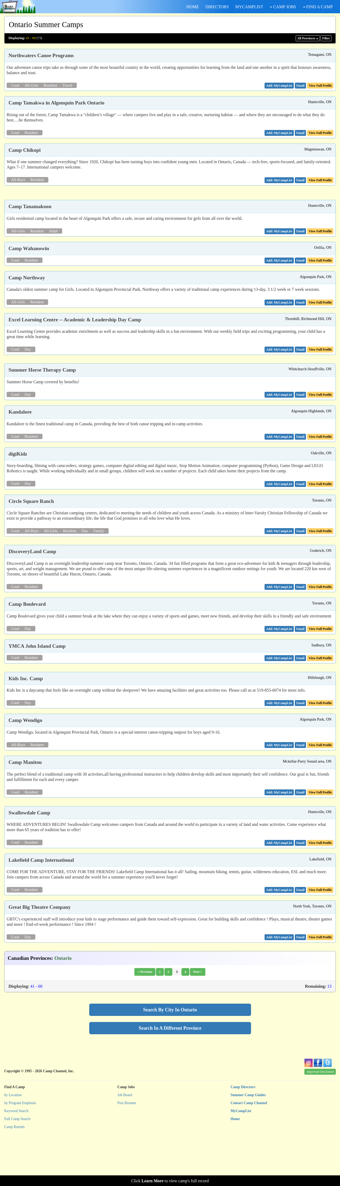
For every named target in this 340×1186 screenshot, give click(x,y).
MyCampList (241, 1158)
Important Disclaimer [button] (320, 1119)
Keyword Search (16, 1158)
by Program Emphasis (20, 1150)
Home (235, 1166)
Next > (197, 1019)
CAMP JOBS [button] (283, 7)
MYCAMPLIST (249, 7)
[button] (300, 86)
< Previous (145, 1019)
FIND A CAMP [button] (318, 7)
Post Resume (126, 1150)
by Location (13, 1142)
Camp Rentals (14, 1174)
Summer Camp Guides (248, 1142)
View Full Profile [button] (320, 85)
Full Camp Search (17, 1166)
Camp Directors (243, 1134)
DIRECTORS (217, 7)
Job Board (124, 1142)
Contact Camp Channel (249, 1150)
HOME (192, 7)
